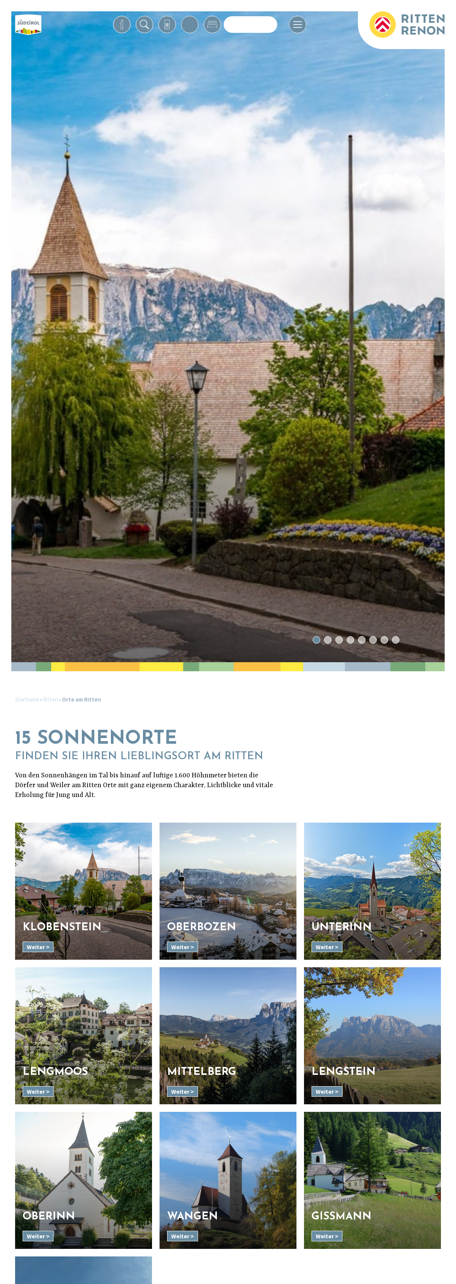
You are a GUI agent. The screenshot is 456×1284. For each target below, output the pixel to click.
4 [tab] (350, 640)
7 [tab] (384, 640)
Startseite (27, 699)
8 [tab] (395, 640)
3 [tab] (339, 640)
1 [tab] (316, 640)
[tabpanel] (228, 336)
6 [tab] (373, 640)
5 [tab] (361, 640)
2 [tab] (327, 640)
